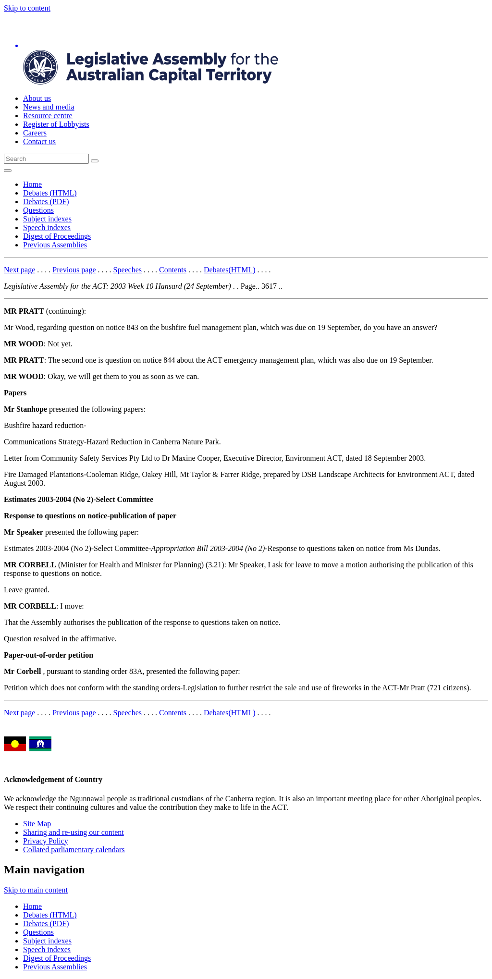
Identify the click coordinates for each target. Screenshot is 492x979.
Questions (38, 210)
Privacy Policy (45, 841)
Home (32, 184)
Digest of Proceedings (57, 236)
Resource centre (48, 115)
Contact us (39, 141)
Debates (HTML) (50, 193)
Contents (172, 270)
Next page (19, 270)
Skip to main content (36, 890)
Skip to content (27, 8)
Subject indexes (47, 219)
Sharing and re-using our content (73, 832)
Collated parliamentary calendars (73, 849)
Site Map (37, 824)
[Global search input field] (46, 159)
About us (37, 98)
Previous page (74, 270)
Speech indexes (47, 227)
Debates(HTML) (230, 270)
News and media (48, 107)
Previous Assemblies (55, 245)
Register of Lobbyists (56, 124)
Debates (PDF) (46, 201)
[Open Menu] (8, 170)
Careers (35, 133)
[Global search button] (94, 160)
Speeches (127, 270)
